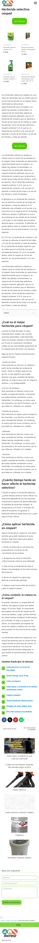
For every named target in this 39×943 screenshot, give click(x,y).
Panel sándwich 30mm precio (19, 701)
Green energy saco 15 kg (17, 676)
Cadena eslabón (13, 695)
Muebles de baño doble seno (19, 706)
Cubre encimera (13, 681)
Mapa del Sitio (6, 940)
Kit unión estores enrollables (19, 712)
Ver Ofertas (19, 21)
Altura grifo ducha (9, 729)
